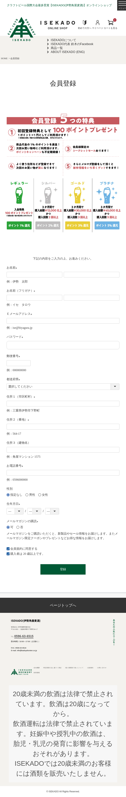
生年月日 (14, 504)
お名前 (13, 268)
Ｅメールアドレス (20, 314)
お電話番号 (16, 466)
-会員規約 (90, 668)
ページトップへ (63, 605)
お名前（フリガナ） (22, 291)
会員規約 (16, 548)
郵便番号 (14, 356)
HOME (4, 58)
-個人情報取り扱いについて (74, 668)
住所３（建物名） (19, 442)
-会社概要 (36, 668)
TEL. (22, 636)
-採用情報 (36, 672)
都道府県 (14, 380)
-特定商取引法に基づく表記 (52, 668)
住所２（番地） (19, 420)
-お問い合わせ (101, 668)
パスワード (16, 337)
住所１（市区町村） (22, 397)
